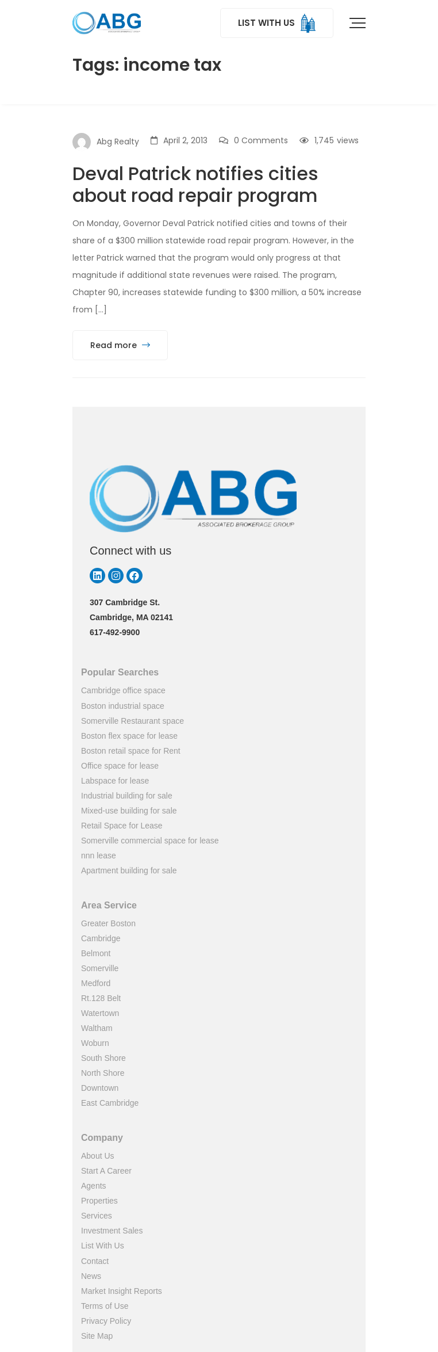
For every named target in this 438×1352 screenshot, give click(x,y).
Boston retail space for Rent (130, 750)
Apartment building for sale (129, 870)
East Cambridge (110, 1102)
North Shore (102, 1073)
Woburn (95, 1043)
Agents (93, 1185)
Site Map (97, 1335)
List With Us (102, 1245)
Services (96, 1215)
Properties (99, 1200)
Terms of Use (104, 1306)
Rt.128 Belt (101, 998)
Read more (120, 345)
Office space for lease (120, 765)
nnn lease (98, 855)
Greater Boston (108, 923)
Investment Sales (112, 1230)
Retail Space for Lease (122, 825)
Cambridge (100, 938)
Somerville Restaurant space (132, 720)
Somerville (99, 968)
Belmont (95, 953)
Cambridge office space (123, 690)
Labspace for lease (115, 780)
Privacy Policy (106, 1321)
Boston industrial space (122, 706)
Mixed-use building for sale (129, 810)
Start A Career (106, 1170)
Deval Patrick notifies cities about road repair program (195, 184)
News (91, 1276)
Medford (95, 983)
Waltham (97, 1028)
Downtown (99, 1088)
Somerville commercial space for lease (150, 840)
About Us (97, 1155)
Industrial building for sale (126, 795)
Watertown (100, 1013)
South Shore (103, 1058)
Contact (95, 1261)
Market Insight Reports (121, 1291)
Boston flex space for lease (129, 735)
